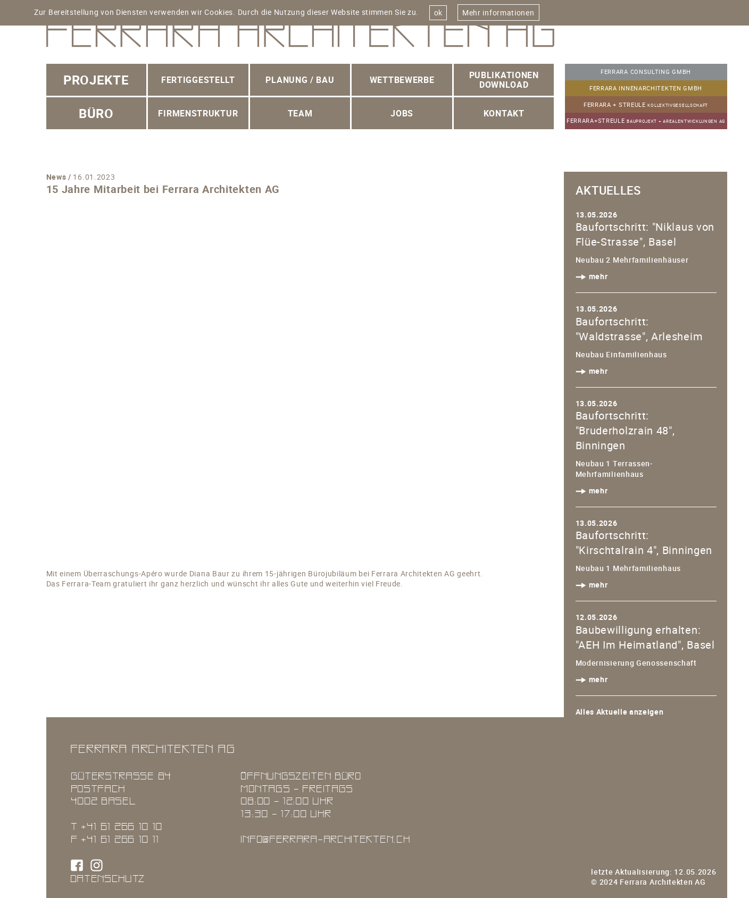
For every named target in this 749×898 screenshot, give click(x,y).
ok (438, 13)
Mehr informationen (498, 12)
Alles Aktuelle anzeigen (620, 712)
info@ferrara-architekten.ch (325, 839)
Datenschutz (108, 878)
